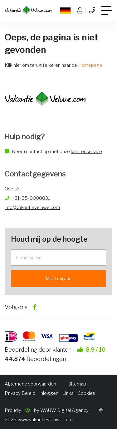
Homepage (90, 65)
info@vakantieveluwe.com (32, 207)
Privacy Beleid (20, 393)
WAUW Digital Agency (64, 410)
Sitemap (77, 384)
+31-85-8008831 (27, 198)
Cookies (86, 393)
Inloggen (48, 393)
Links (68, 393)
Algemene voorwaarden (30, 384)
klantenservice (86, 151)
